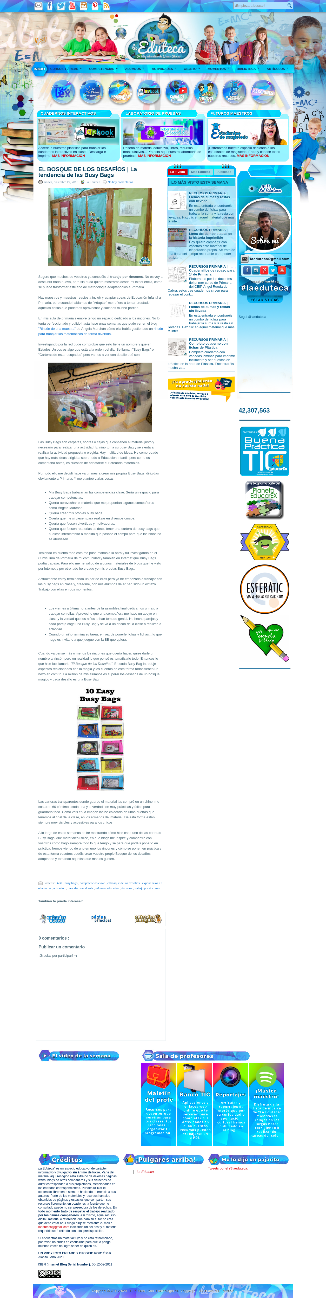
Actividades (165, 67)
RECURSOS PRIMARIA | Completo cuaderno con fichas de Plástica (208, 343)
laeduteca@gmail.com (53, 1227)
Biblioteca (249, 67)
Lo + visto (177, 172)
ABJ (60, 883)
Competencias (105, 67)
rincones (127, 888)
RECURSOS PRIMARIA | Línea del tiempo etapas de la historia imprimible (210, 234)
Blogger (185, 1291)
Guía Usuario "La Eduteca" (214, 1291)
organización (57, 888)
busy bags (71, 883)
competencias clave (93, 883)
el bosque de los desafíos (124, 883)
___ (39, 69)
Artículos (279, 67)
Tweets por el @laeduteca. (228, 1168)
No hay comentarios (120, 182)
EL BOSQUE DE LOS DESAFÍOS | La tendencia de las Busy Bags (87, 172)
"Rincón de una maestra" (57, 329)
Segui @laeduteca (252, 317)
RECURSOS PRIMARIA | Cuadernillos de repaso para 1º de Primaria (212, 270)
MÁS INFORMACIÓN (68, 156)
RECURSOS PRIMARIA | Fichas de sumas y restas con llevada (209, 197)
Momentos (220, 67)
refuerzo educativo (108, 888)
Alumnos (136, 67)
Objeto (193, 67)
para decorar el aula (81, 888)
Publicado (223, 172)
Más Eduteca (200, 172)
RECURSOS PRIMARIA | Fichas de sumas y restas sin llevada (209, 307)
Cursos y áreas (67, 67)
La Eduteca (145, 1172)
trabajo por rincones (147, 888)
